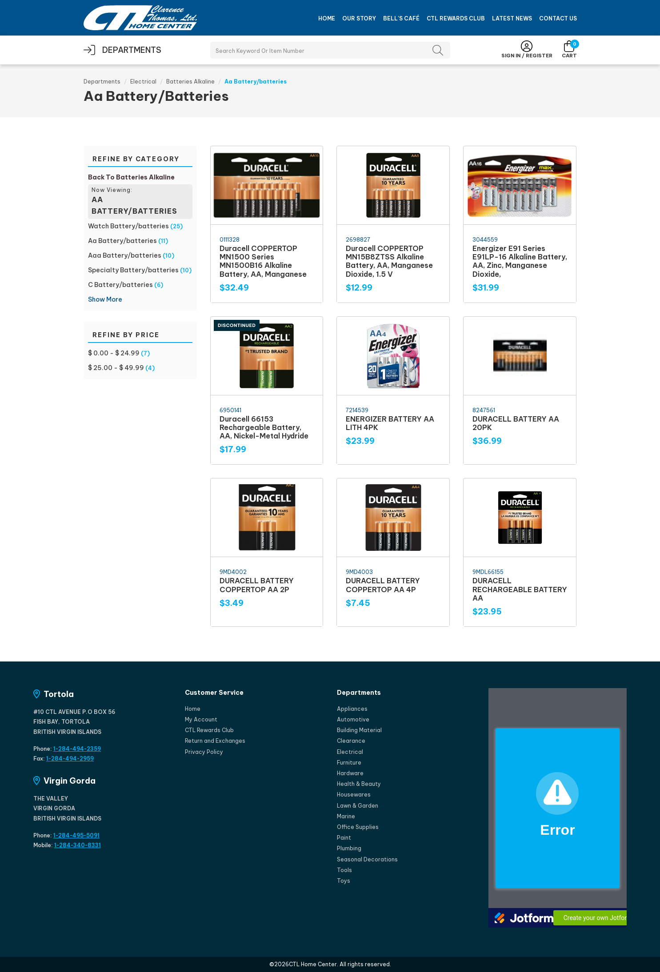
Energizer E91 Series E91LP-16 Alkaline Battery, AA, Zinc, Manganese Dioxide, (519, 261)
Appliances (352, 708)
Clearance (351, 740)
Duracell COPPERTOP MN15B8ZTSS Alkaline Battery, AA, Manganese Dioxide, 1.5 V (389, 261)
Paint (344, 837)
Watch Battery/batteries (128, 226)
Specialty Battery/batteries (133, 270)
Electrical (143, 81)
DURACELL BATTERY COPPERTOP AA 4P (383, 585)
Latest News (512, 18)
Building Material (359, 730)
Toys (343, 880)
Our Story (359, 18)
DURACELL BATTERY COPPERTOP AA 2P (257, 585)
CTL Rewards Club (456, 18)
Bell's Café (401, 18)
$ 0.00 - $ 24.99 (114, 353)
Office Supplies (358, 827)
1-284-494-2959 (70, 758)
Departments (102, 81)
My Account (201, 719)
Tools (344, 870)
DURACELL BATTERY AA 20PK (515, 423)
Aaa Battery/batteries (124, 255)
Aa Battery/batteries (122, 241)
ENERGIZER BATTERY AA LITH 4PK (390, 423)
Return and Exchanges (215, 740)
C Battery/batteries (120, 285)
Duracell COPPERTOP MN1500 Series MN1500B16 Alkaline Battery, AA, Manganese (263, 261)
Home (326, 18)
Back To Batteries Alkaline (131, 177)
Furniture (349, 762)
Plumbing (349, 848)
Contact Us (558, 18)
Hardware (350, 773)
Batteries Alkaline (190, 81)
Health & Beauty (359, 784)
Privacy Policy (204, 752)
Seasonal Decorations (367, 859)
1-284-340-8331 (77, 845)
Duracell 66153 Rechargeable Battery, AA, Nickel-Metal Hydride (264, 427)
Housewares (354, 794)
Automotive (353, 719)
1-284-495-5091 (76, 835)
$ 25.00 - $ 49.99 (116, 368)
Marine (346, 816)
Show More (105, 299)
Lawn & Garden (357, 805)
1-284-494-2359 (77, 748)
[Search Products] (330, 50)
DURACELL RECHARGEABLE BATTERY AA (519, 589)
